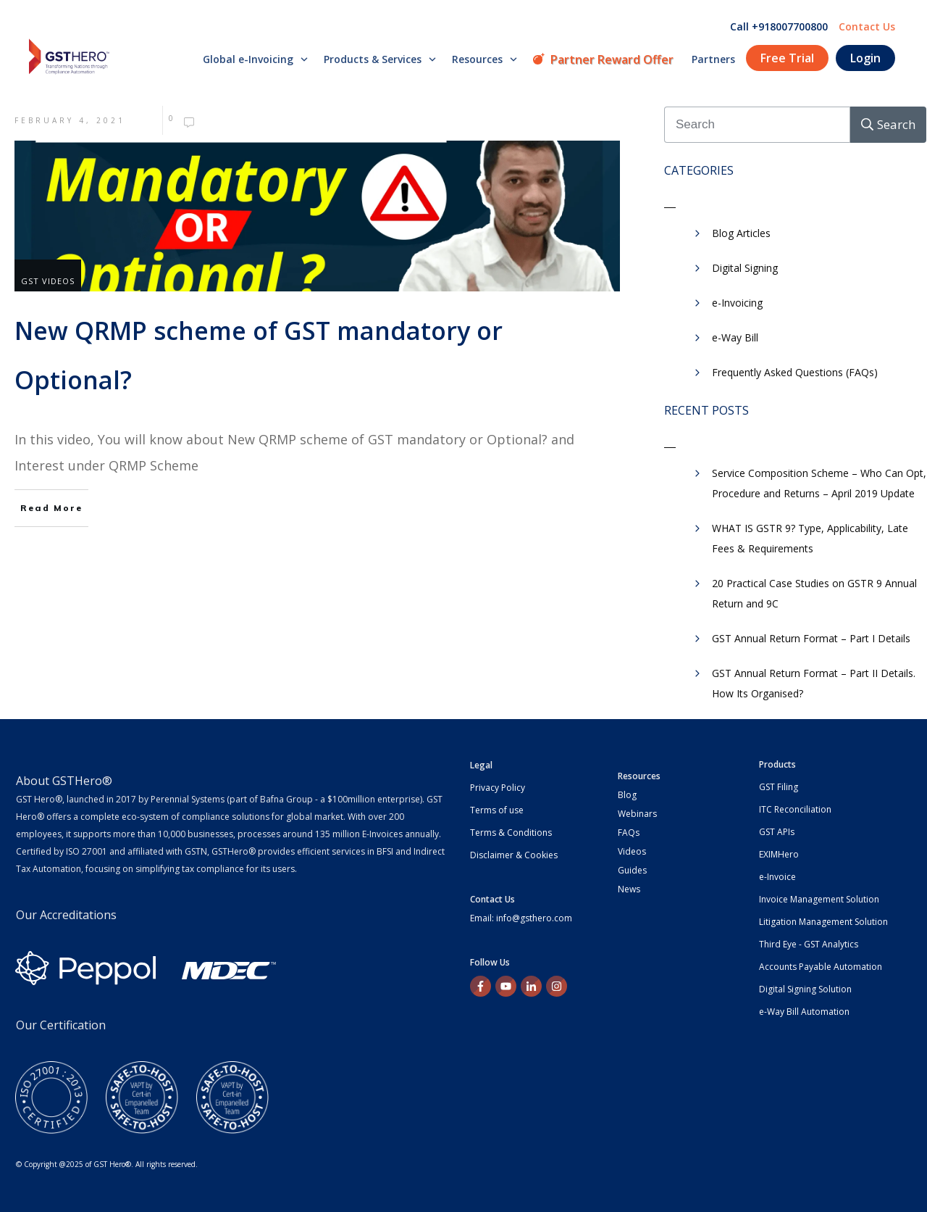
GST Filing (778, 787)
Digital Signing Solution (805, 989)
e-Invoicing (737, 303)
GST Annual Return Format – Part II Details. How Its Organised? (813, 683)
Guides (632, 870)
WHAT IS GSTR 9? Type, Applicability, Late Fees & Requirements (810, 538)
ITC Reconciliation (795, 809)
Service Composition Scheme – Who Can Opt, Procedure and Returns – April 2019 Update (819, 483)
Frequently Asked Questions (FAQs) (795, 372)
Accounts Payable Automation (820, 966)
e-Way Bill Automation (804, 1011)
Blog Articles (741, 233)
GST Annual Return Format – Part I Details (811, 638)
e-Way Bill (735, 337)
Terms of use (497, 810)
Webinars (637, 814)
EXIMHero (779, 854)
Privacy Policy (497, 787)
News (629, 889)
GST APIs (776, 832)
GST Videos (48, 280)
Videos (632, 851)
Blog (627, 795)
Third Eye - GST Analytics (808, 944)
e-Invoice (777, 877)
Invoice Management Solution (819, 899)
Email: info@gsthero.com (521, 918)
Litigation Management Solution (823, 922)
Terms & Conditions (511, 832)
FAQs (628, 832)
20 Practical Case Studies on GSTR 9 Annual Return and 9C (814, 593)
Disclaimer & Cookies (514, 855)
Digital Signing (745, 268)
